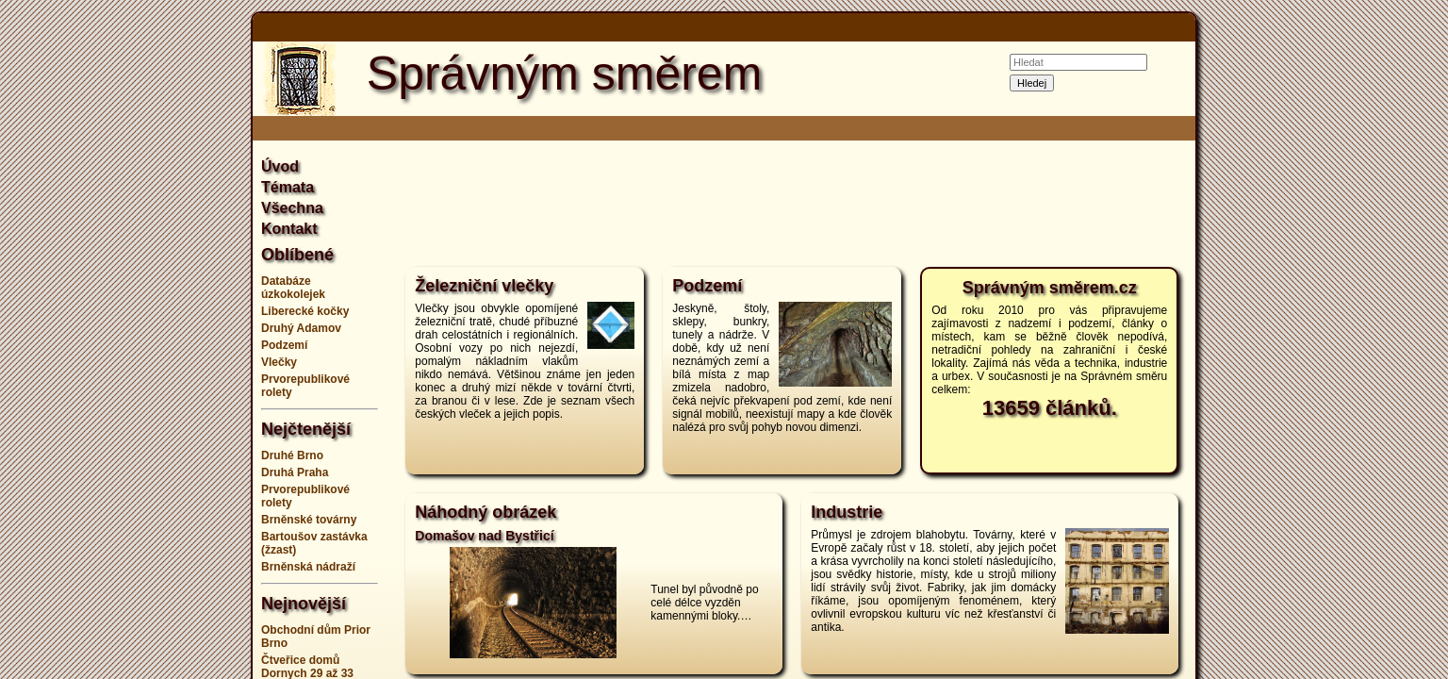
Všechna (292, 208)
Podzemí (284, 345)
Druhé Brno (292, 455)
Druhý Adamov (301, 328)
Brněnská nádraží (308, 566)
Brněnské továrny (308, 519)
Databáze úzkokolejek (293, 287)
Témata (287, 187)
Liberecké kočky (305, 311)
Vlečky (279, 362)
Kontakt (289, 229)
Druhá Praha (294, 472)
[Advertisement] (158, 339)
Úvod (280, 166)
